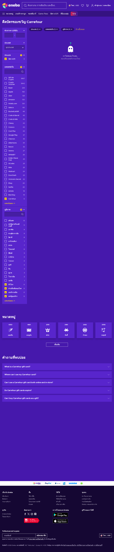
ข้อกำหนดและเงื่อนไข (69, 545)
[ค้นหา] (44, 5)
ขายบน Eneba (6, 514)
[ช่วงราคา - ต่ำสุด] (8, 35)
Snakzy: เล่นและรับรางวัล (89, 504)
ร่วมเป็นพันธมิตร (87, 501)
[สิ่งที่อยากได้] (82, 5)
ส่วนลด (31, 504)
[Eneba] (11, 5)
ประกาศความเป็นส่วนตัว (36, 539)
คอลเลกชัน (32, 499)
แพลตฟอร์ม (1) (52, 29)
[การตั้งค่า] (74, 5)
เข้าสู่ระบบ (96, 5)
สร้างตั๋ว (58, 501)
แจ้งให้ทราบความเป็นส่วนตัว (85, 545)
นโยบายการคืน (60, 504)
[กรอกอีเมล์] (19, 536)
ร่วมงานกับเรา (6, 501)
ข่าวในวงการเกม (87, 496)
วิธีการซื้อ (31, 496)
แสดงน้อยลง (9, 203)
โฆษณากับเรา (6, 516)
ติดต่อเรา (5, 499)
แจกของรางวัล (86, 499)
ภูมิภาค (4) (67, 29)
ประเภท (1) (35, 29)
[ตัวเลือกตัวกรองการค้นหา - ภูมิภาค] (14, 214)
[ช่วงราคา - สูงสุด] (20, 35)
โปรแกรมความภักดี (34, 501)
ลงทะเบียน (107, 5)
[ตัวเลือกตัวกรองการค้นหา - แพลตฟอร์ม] (14, 71)
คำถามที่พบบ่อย (60, 496)
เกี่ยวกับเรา (5, 496)
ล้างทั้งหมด (80, 29)
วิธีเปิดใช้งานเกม (61, 499)
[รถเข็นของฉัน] (87, 5)
